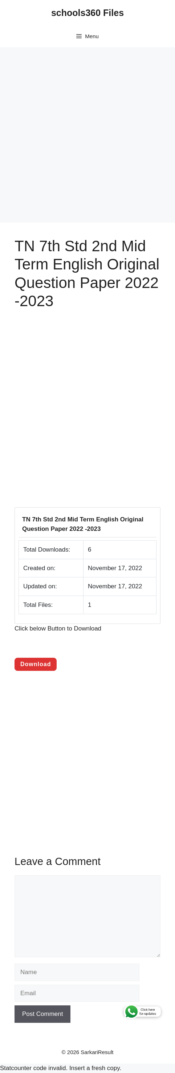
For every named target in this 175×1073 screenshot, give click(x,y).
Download (35, 664)
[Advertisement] (87, 135)
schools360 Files (87, 13)
